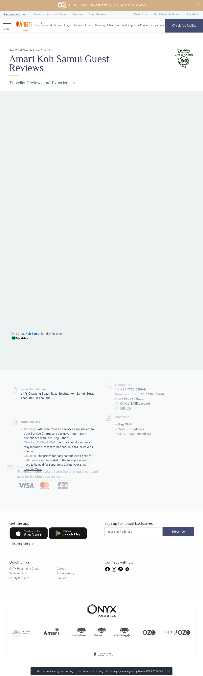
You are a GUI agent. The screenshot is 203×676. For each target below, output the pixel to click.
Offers (141, 25)
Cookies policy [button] (154, 671)
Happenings (157, 25)
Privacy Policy (65, 573)
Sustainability (18, 573)
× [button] (168, 671)
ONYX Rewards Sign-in (167, 14)
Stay (66, 25)
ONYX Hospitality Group (24, 568)
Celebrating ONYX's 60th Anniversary (102, 5)
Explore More (21, 544)
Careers (62, 568)
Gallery (54, 25)
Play (87, 25)
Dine (77, 25)
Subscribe (178, 531)
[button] (15, 14)
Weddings (127, 25)
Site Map (62, 578)
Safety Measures (20, 578)
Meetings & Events (106, 25)
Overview (39, 25)
